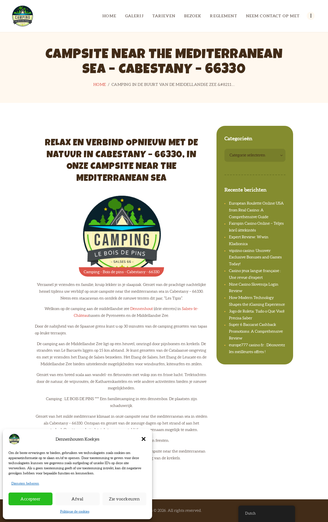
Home (99, 84)
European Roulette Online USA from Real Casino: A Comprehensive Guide (256, 210)
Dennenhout (141, 308)
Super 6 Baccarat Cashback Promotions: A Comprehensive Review (256, 331)
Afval (77, 498)
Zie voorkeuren (124, 498)
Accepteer (30, 498)
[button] (143, 439)
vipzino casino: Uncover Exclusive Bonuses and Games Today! (255, 257)
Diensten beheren (25, 483)
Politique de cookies (74, 511)
